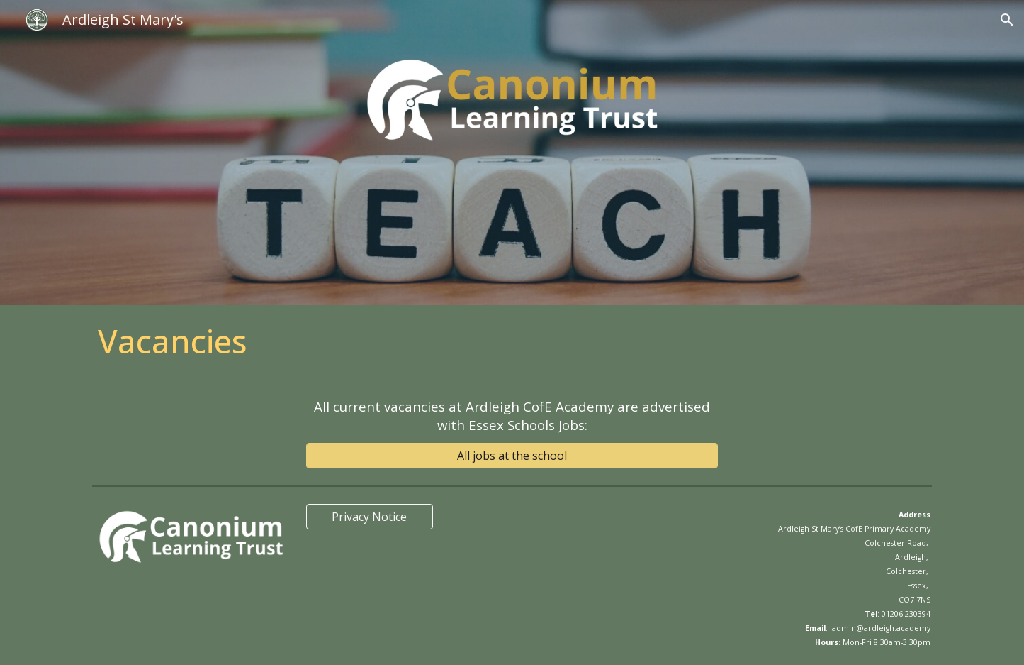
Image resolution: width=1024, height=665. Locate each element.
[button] (1007, 20)
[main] (512, 341)
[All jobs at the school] (512, 455)
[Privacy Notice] (369, 517)
